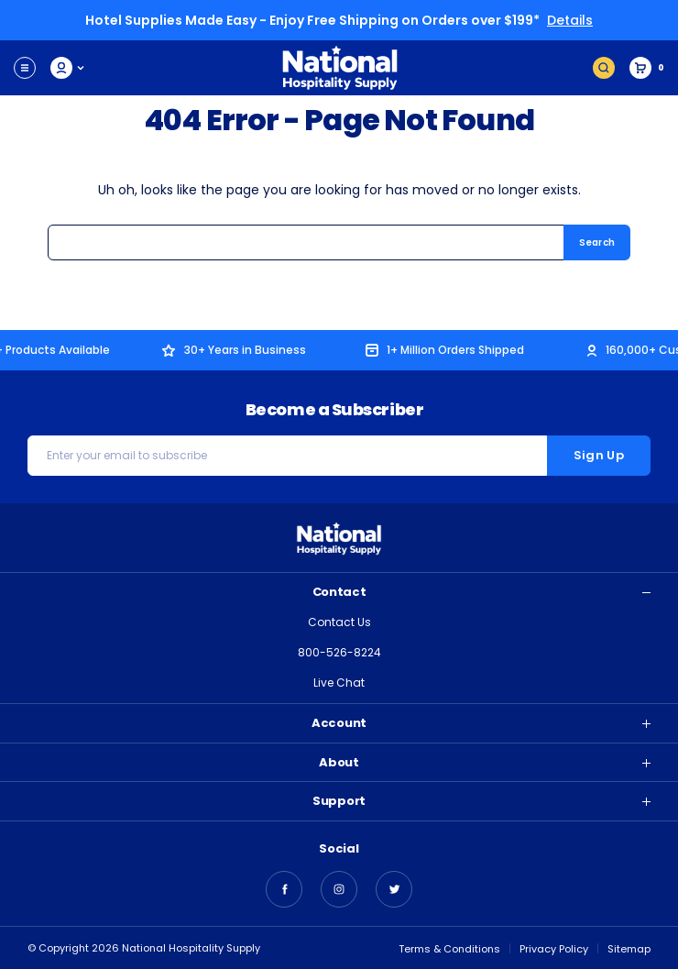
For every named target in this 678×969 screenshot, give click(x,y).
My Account (68, 68)
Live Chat (339, 682)
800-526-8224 (339, 652)
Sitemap (629, 948)
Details (570, 20)
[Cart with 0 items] (646, 68)
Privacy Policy (553, 948)
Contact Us (339, 622)
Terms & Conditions (449, 948)
